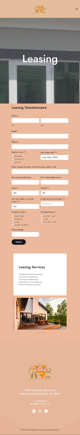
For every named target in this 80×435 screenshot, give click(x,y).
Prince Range (18, 229)
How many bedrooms (22, 177)
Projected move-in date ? (53, 199)
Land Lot (17, 162)
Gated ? (45, 188)
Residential (18, 156)
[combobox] (54, 157)
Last (42, 125)
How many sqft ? (49, 152)
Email (15, 131)
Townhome (18, 219)
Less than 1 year (49, 216)
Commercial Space (21, 225)
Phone (15, 142)
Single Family (19, 216)
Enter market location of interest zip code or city (34, 167)
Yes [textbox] (14, 193)
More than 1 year (49, 222)
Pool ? (15, 188)
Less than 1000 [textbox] (50, 157)
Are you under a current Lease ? (23, 200)
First (13, 125)
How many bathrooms (51, 177)
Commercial (18, 159)
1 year (45, 219)
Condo (16, 222)
